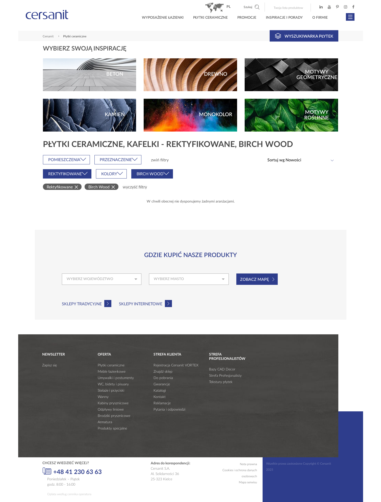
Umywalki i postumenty (116, 378)
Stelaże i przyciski (111, 390)
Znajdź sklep (163, 371)
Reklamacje (162, 403)
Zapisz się (49, 365)
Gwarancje (162, 384)
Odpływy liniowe (111, 409)
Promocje (246, 17)
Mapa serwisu (248, 482)
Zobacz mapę (254, 280)
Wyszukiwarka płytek (304, 36)
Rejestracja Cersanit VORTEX (176, 365)
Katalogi (160, 390)
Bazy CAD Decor (222, 369)
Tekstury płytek (221, 382)
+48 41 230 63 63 (72, 471)
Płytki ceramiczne (210, 17)
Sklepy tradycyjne (82, 304)
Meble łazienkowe (111, 371)
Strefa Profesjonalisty (225, 376)
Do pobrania (163, 378)
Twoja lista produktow (288, 7)
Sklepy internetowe (140, 304)
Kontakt (160, 397)
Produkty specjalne (112, 428)
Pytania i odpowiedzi (169, 409)
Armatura (105, 422)
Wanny (103, 397)
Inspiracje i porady (284, 17)
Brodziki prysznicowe (114, 416)
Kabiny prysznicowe (113, 403)
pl (228, 7)
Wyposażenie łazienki (163, 17)
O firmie (320, 17)
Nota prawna (248, 464)
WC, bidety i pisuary (113, 384)
